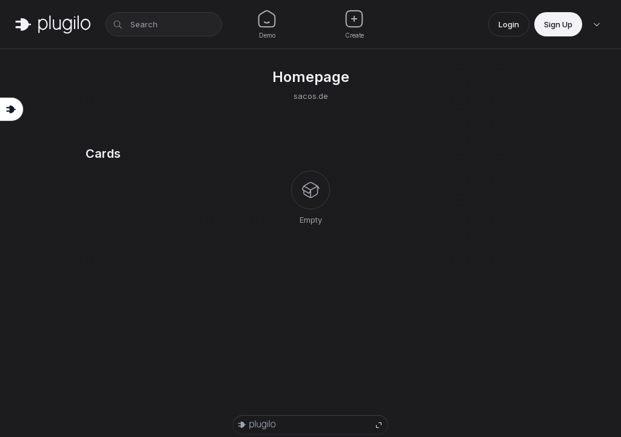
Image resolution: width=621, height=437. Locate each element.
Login (508, 24)
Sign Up (558, 24)
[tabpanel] (310, 186)
